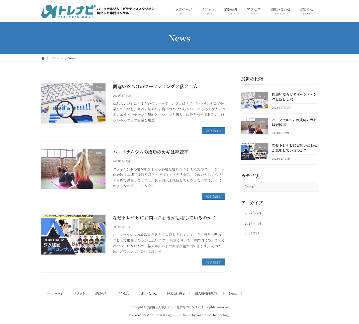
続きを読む (213, 131)
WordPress (154, 315)
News (249, 186)
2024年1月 (253, 233)
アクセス (123, 293)
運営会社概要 (176, 293)
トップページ (55, 293)
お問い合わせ (148, 293)
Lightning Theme (178, 315)
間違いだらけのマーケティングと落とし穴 (155, 86)
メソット (79, 293)
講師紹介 (101, 293)
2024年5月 (253, 212)
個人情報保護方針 (207, 293)
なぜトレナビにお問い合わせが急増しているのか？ (164, 217)
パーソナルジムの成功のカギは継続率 (150, 151)
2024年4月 (253, 223)
